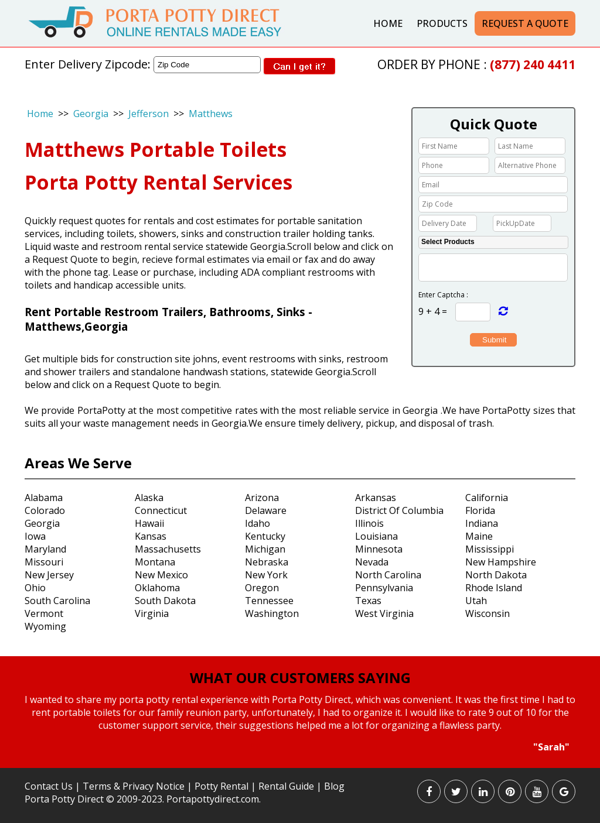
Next (584, 724)
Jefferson (148, 113)
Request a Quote (525, 23)
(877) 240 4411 (532, 64)
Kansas (150, 536)
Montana (155, 561)
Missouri (44, 561)
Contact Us (49, 786)
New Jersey (49, 574)
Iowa (35, 536)
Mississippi (489, 549)
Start (296, 764)
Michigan (265, 549)
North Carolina (388, 574)
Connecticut (161, 510)
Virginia (152, 613)
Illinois (369, 523)
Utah (476, 600)
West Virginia (384, 613)
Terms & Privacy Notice (134, 786)
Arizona (262, 497)
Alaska (149, 497)
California (486, 497)
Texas (368, 600)
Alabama (44, 497)
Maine (479, 536)
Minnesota (379, 549)
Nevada (371, 561)
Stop (305, 764)
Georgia (90, 113)
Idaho (257, 523)
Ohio (35, 587)
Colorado (45, 510)
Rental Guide (287, 786)
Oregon (262, 587)
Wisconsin (487, 613)
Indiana (481, 523)
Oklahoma (157, 587)
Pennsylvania (384, 587)
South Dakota (165, 600)
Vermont (44, 613)
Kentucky (265, 536)
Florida (480, 510)
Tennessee (269, 600)
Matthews (211, 113)
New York (266, 574)
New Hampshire (500, 561)
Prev (15, 724)
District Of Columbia (399, 510)
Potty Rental (221, 786)
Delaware (266, 510)
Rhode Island (493, 587)
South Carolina (57, 600)
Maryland (45, 549)
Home (388, 23)
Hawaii (149, 523)
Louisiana (376, 536)
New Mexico (161, 574)
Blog (334, 786)
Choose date (483, 222)
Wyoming (45, 626)
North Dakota (496, 574)
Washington (272, 613)
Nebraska (266, 561)
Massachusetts (168, 549)
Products (442, 23)
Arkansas (375, 497)
